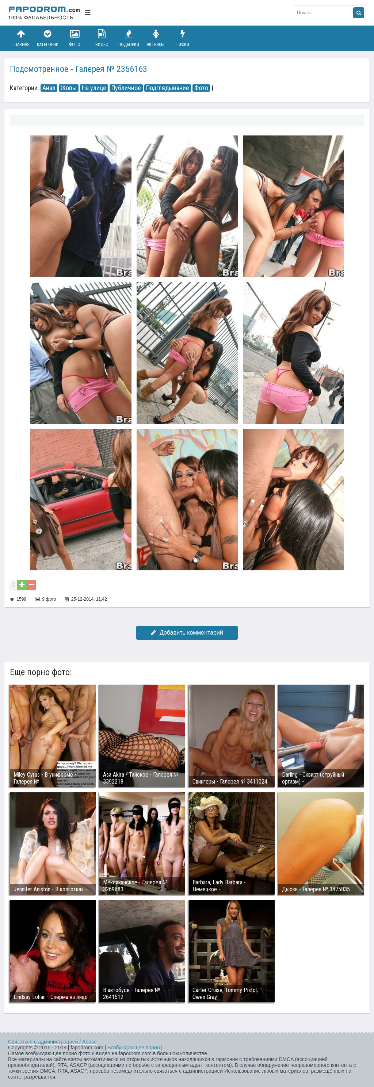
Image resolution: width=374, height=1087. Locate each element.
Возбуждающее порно (133, 1047)
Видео (102, 38)
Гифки (182, 38)
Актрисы (155, 38)
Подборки (129, 38)
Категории (48, 38)
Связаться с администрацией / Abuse (52, 1042)
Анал (49, 88)
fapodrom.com (44, 13)
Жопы (69, 88)
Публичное (126, 88)
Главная (21, 38)
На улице (94, 88)
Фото (75, 38)
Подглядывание (167, 88)
